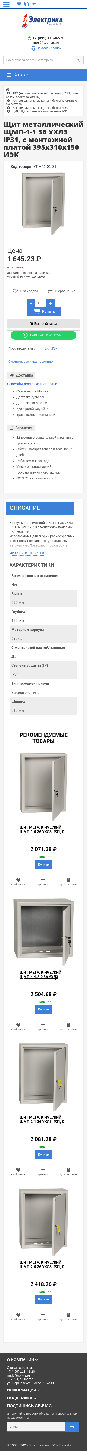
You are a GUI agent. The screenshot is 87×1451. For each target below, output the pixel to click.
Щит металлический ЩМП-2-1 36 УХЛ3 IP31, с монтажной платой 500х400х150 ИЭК (42, 1124)
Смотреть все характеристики (30, 361)
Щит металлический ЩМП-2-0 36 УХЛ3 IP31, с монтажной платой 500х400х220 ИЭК (42, 1269)
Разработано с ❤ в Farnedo (50, 1445)
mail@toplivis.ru (46, 42)
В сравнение (61, 291)
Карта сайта (12, 1438)
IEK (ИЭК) (51, 348)
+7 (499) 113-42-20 (46, 38)
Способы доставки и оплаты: (32, 384)
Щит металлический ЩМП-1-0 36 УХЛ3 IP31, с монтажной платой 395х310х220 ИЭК (42, 834)
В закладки (25, 291)
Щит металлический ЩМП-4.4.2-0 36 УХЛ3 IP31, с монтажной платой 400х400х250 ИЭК (43, 979)
